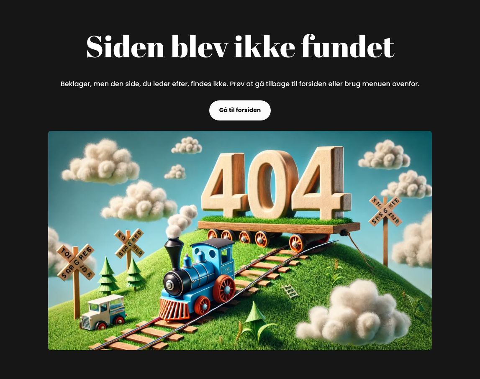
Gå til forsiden (240, 110)
